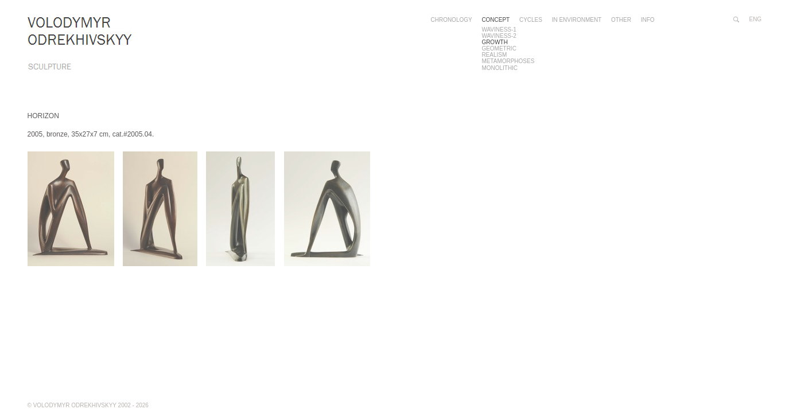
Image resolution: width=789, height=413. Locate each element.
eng (755, 19)
